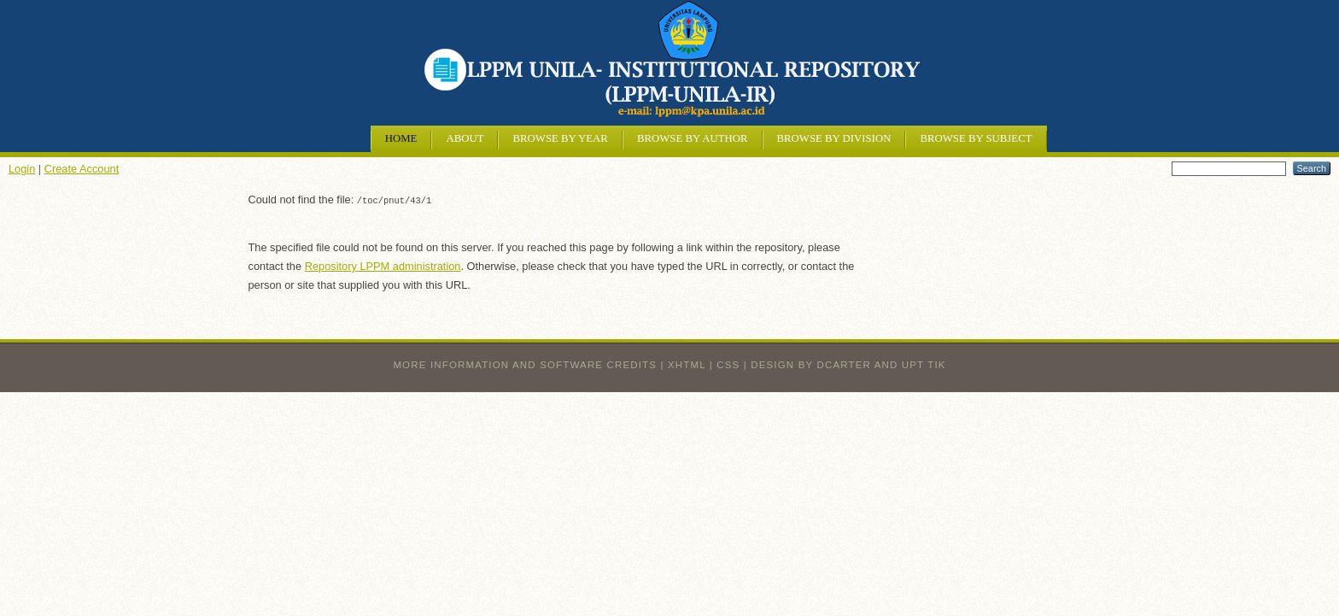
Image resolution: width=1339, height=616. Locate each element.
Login (22, 168)
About (464, 138)
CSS (728, 364)
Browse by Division (834, 138)
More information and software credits (525, 364)
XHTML (686, 364)
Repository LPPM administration (383, 265)
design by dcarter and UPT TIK (848, 364)
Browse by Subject (976, 138)
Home (401, 138)
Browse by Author (692, 138)
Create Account (82, 168)
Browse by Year (559, 138)
